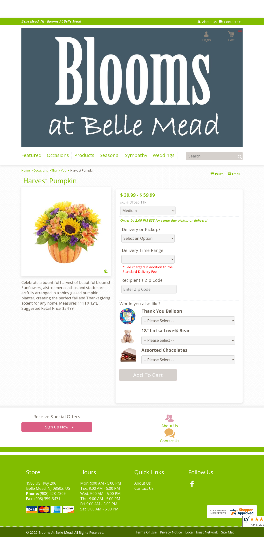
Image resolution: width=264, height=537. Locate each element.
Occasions (40, 170)
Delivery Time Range (142, 250)
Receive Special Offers (56, 416)
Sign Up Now (56, 427)
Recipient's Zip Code (142, 280)
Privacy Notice (171, 532)
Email (234, 174)
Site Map (228, 532)
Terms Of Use (146, 532)
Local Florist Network (201, 532)
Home (25, 170)
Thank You (59, 170)
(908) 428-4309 (53, 493)
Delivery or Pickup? (141, 229)
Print (217, 174)
